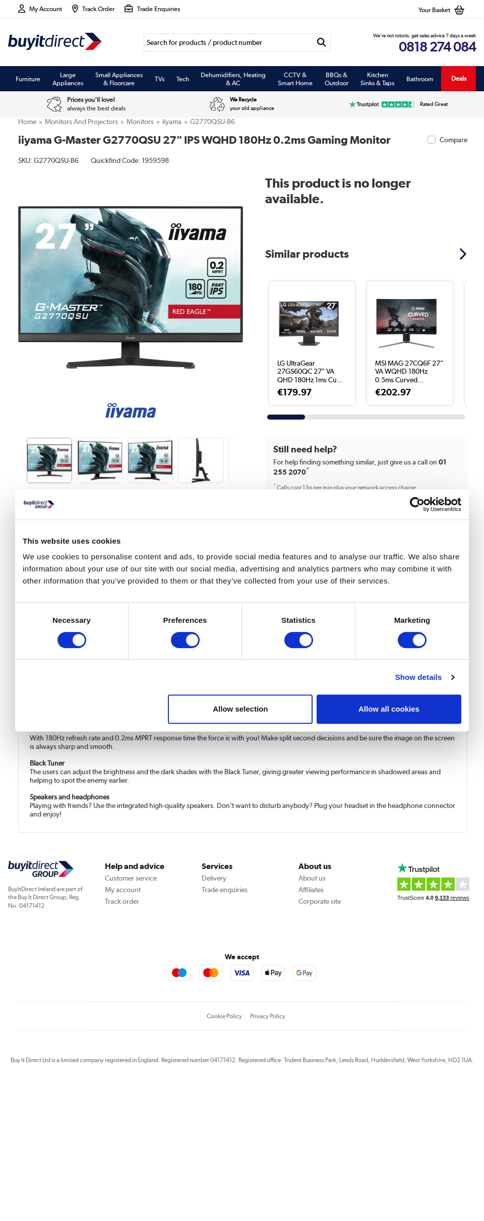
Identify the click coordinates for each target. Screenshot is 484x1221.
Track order (122, 1037)
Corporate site (319, 1037)
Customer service (131, 1014)
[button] (464, 254)
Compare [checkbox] (453, 140)
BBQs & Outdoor (336, 79)
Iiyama (172, 122)
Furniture (28, 79)
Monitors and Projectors (81, 122)
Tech (182, 79)
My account (123, 1025)
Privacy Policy (267, 1151)
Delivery (214, 1014)
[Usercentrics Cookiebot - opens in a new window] (417, 504)
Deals (458, 78)
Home (27, 122)
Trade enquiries (225, 1025)
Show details (418, 677)
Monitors (140, 122)
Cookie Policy (224, 1151)
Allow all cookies (388, 709)
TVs (159, 79)
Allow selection (240, 709)
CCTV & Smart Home (295, 79)
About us (312, 1014)
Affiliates (311, 1025)
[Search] (228, 42)
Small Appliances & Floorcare (119, 79)
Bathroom (420, 79)
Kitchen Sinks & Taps (377, 79)
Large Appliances (67, 79)
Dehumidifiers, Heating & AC (233, 79)
